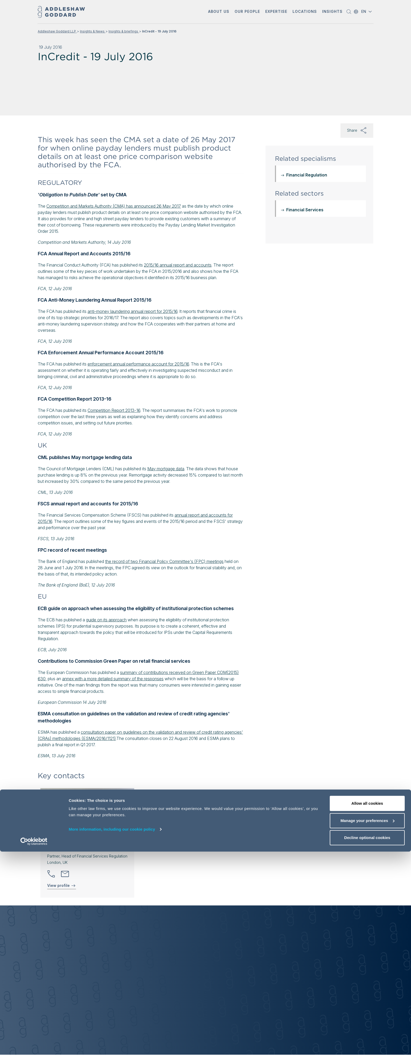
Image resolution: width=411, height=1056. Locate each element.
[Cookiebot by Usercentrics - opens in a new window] (34, 1046)
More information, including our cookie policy (112, 1033)
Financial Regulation (306, 175)
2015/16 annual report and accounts (178, 265)
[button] (219, 12)
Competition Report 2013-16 (114, 410)
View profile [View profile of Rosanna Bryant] (61, 885)
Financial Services (304, 209)
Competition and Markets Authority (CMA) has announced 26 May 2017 (113, 206)
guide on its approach (106, 619)
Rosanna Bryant (67, 847)
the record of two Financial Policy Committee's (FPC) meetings (164, 561)
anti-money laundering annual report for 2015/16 (132, 311)
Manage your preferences (367, 1025)
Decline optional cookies (367, 1042)
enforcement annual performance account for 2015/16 (138, 364)
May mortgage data (165, 468)
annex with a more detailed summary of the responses (113, 678)
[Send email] (65, 874)
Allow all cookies (367, 1007)
